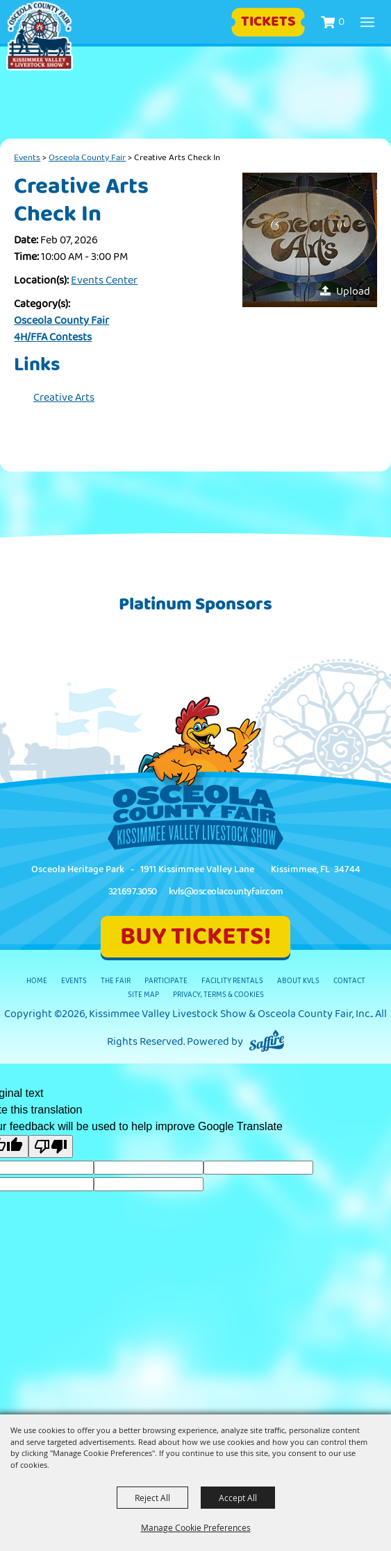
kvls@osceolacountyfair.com (226, 891)
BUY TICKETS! (195, 936)
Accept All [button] (238, 1497)
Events (27, 157)
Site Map (143, 994)
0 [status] (341, 22)
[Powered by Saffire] (266, 1041)
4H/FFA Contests (53, 337)
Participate (166, 981)
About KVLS (298, 981)
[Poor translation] (50, 1146)
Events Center (104, 280)
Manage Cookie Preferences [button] (196, 1527)
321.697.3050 (132, 891)
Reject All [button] (152, 1497)
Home (36, 981)
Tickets (268, 21)
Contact (349, 981)
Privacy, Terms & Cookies (218, 994)
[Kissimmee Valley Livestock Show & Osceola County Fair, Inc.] (39, 36)
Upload (353, 291)
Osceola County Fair (87, 157)
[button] (309, 240)
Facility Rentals (232, 981)
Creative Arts (63, 397)
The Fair (116, 981)
